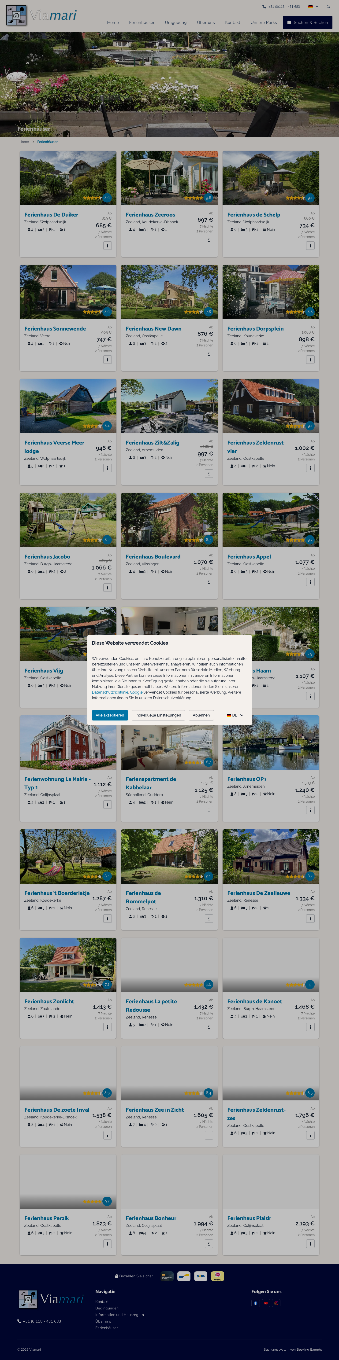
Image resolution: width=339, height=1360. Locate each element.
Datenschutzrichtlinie (110, 692)
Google (136, 692)
